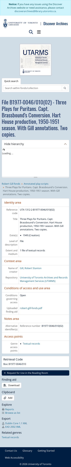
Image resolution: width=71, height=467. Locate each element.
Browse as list (11, 412)
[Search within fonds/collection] (32, 88)
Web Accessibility (14, 457)
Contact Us (11, 450)
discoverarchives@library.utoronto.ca (35, 11)
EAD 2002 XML (11, 426)
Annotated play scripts (36, 183)
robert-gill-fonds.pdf (31, 308)
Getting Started (46, 450)
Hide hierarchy (14, 144)
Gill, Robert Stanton (30, 268)
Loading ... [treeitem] (7, 153)
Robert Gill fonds (11, 183)
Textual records (31, 343)
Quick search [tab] (11, 81)
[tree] (35, 162)
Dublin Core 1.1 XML (14, 423)
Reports (8, 409)
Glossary (27, 450)
